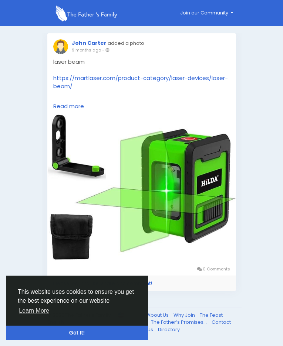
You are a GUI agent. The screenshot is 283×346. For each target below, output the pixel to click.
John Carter (89, 43)
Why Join (184, 315)
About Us (158, 315)
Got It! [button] (77, 333)
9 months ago (86, 50)
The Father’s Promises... (179, 322)
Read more (68, 106)
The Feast (211, 315)
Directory (169, 329)
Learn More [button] (34, 310)
